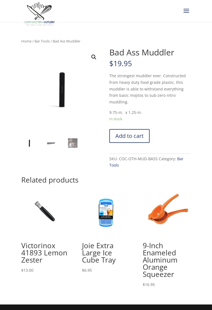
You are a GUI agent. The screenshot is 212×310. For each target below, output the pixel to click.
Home (26, 41)
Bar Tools (42, 41)
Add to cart (129, 136)
